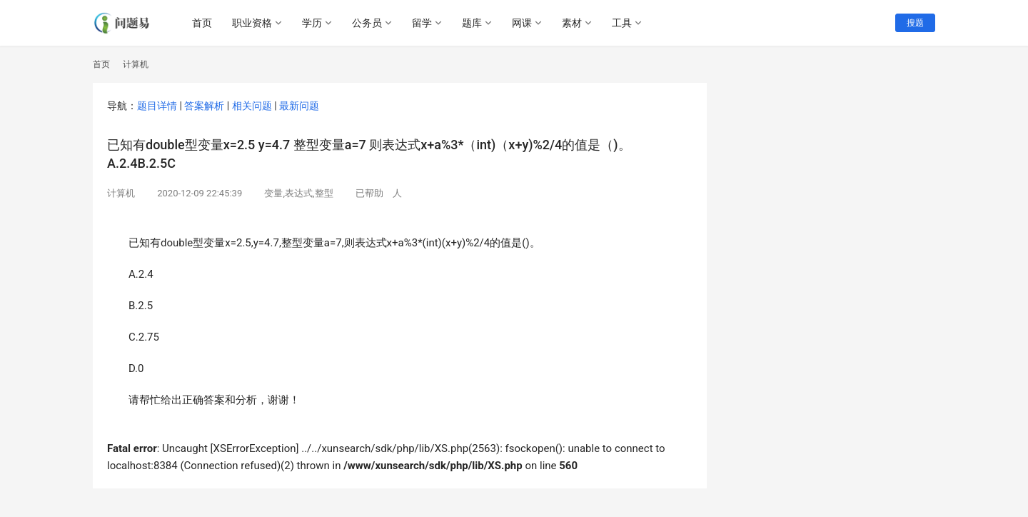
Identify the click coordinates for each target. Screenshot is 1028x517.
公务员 (367, 23)
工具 (622, 23)
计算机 (121, 193)
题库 (472, 23)
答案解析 (204, 105)
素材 (572, 23)
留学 (422, 23)
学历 (312, 23)
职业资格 (252, 23)
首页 (202, 23)
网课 (522, 23)
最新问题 (299, 105)
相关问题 (252, 105)
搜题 (915, 23)
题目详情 (157, 105)
